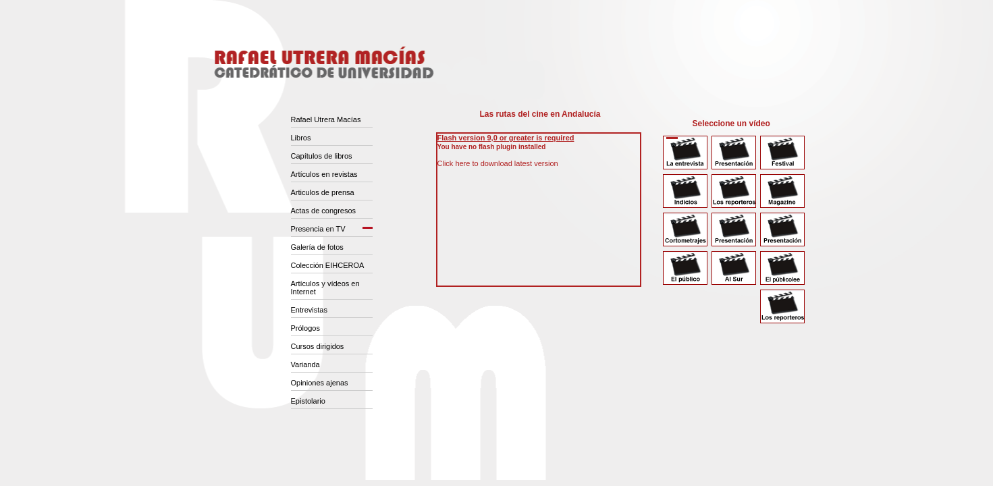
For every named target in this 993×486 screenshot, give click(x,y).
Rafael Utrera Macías (326, 119)
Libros (301, 138)
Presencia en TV (318, 229)
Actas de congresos (323, 211)
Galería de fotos (317, 247)
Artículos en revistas (324, 174)
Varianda (305, 364)
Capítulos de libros (321, 156)
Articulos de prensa (322, 192)
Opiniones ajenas (319, 383)
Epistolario (308, 401)
